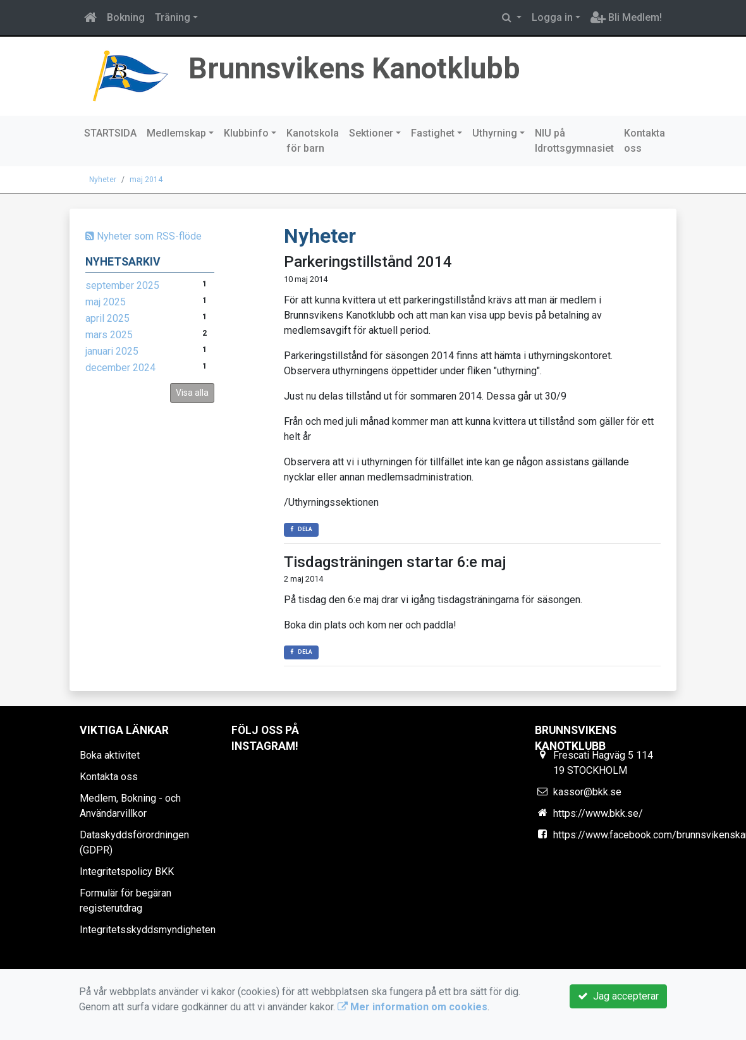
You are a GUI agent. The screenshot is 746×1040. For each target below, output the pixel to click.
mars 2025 (109, 335)
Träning (172, 17)
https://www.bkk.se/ (598, 813)
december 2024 (120, 368)
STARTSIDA (110, 133)
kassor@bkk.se (587, 792)
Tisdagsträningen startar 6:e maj (395, 562)
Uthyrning (494, 133)
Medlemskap (176, 133)
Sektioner (371, 133)
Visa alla (192, 393)
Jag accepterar (618, 996)
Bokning (126, 17)
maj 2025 (105, 302)
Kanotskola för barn (312, 140)
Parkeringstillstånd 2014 (368, 262)
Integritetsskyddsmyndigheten (148, 930)
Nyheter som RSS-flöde (143, 236)
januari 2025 (111, 351)
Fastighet (433, 133)
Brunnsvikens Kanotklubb (360, 68)
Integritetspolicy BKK (127, 872)
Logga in (552, 17)
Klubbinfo (246, 133)
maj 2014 (146, 179)
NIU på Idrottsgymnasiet (574, 140)
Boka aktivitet (110, 755)
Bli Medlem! (626, 17)
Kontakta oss (644, 140)
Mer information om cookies (412, 1007)
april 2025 (107, 318)
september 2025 (122, 285)
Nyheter (102, 179)
